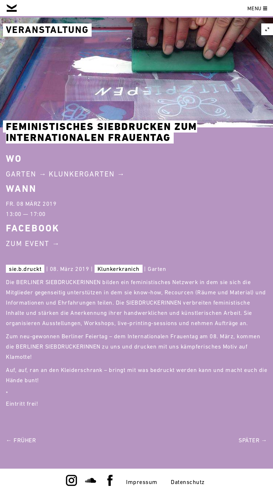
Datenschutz (188, 482)
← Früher (21, 440)
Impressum (142, 482)
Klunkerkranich (118, 268)
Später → (253, 440)
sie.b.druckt (25, 268)
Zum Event (27, 243)
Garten (21, 174)
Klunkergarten (82, 174)
